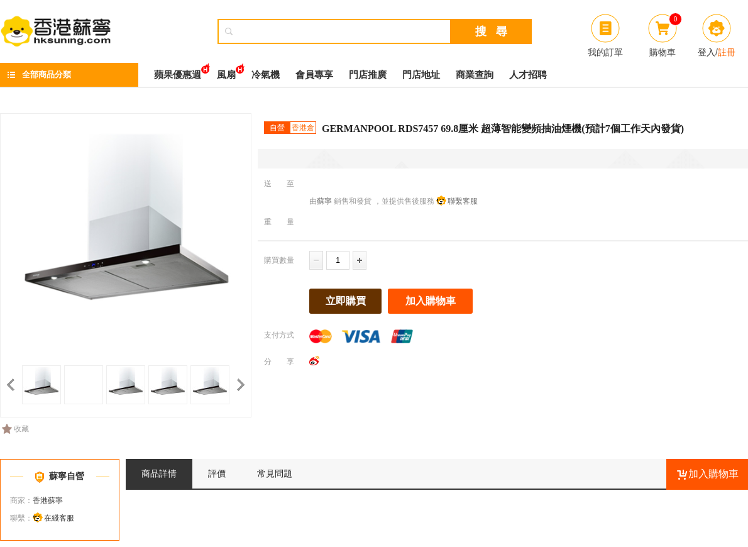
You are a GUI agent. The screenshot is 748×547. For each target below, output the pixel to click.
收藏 (15, 429)
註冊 (726, 52)
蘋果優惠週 (177, 71)
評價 (217, 473)
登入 (706, 52)
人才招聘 (528, 75)
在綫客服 (59, 518)
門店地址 (421, 75)
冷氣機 (265, 75)
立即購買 (346, 301)
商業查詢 (474, 75)
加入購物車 (430, 301)
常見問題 (274, 473)
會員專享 (314, 75)
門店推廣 (368, 75)
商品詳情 (159, 473)
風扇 (226, 71)
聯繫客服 (463, 201)
